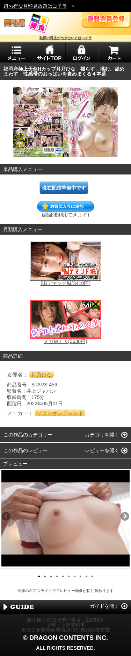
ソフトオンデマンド (59, 413)
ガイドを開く (104, 606)
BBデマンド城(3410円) (65, 283)
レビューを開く (102, 450)
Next (124, 517)
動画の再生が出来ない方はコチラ (65, 38)
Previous (6, 517)
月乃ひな (41, 375)
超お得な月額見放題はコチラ (35, 6)
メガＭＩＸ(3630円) (65, 341)
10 (92, 576)
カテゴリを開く (102, 434)
